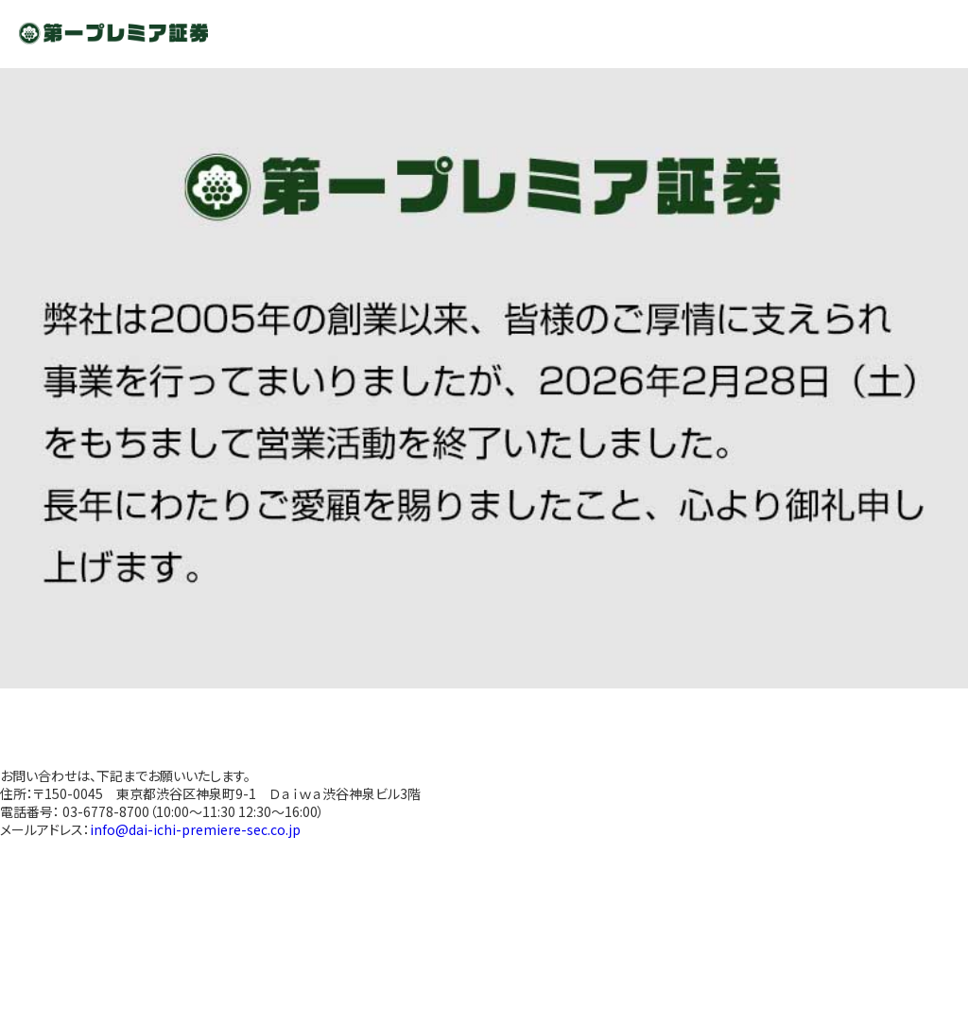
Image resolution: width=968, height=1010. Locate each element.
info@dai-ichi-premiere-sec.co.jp (195, 829)
